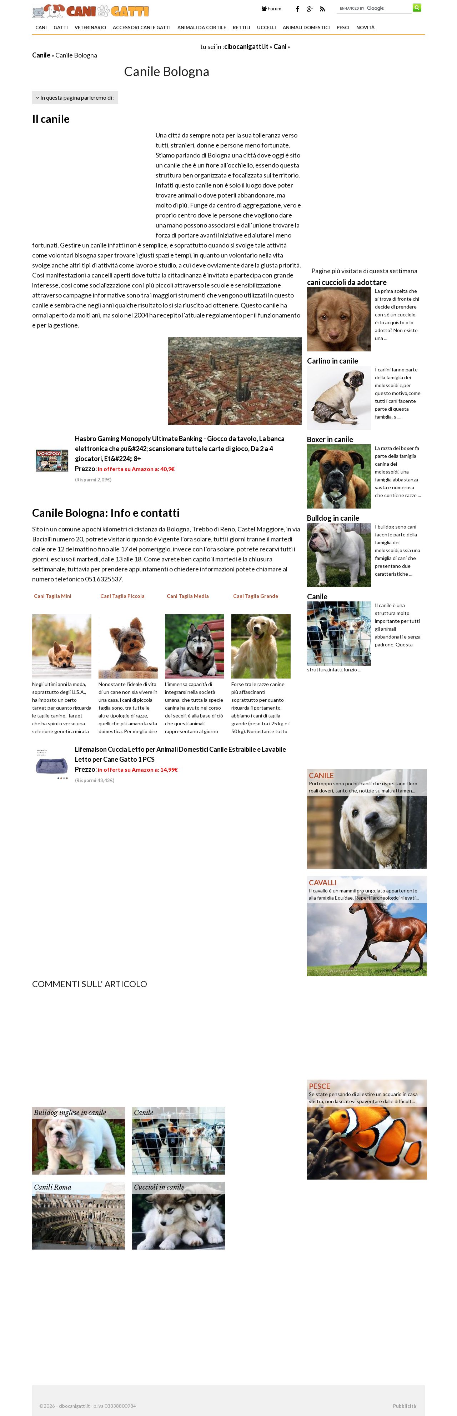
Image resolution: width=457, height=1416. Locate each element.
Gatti (61, 27)
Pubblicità (404, 1406)
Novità (365, 27)
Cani (41, 27)
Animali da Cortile (201, 27)
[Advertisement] (115, 46)
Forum (271, 8)
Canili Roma (52, 1187)
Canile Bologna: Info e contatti (106, 512)
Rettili (241, 27)
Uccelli (266, 27)
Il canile (51, 118)
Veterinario (90, 27)
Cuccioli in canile (159, 1187)
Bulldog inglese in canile (70, 1113)
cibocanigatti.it (246, 46)
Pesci (343, 27)
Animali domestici (306, 27)
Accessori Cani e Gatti (142, 27)
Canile (41, 55)
